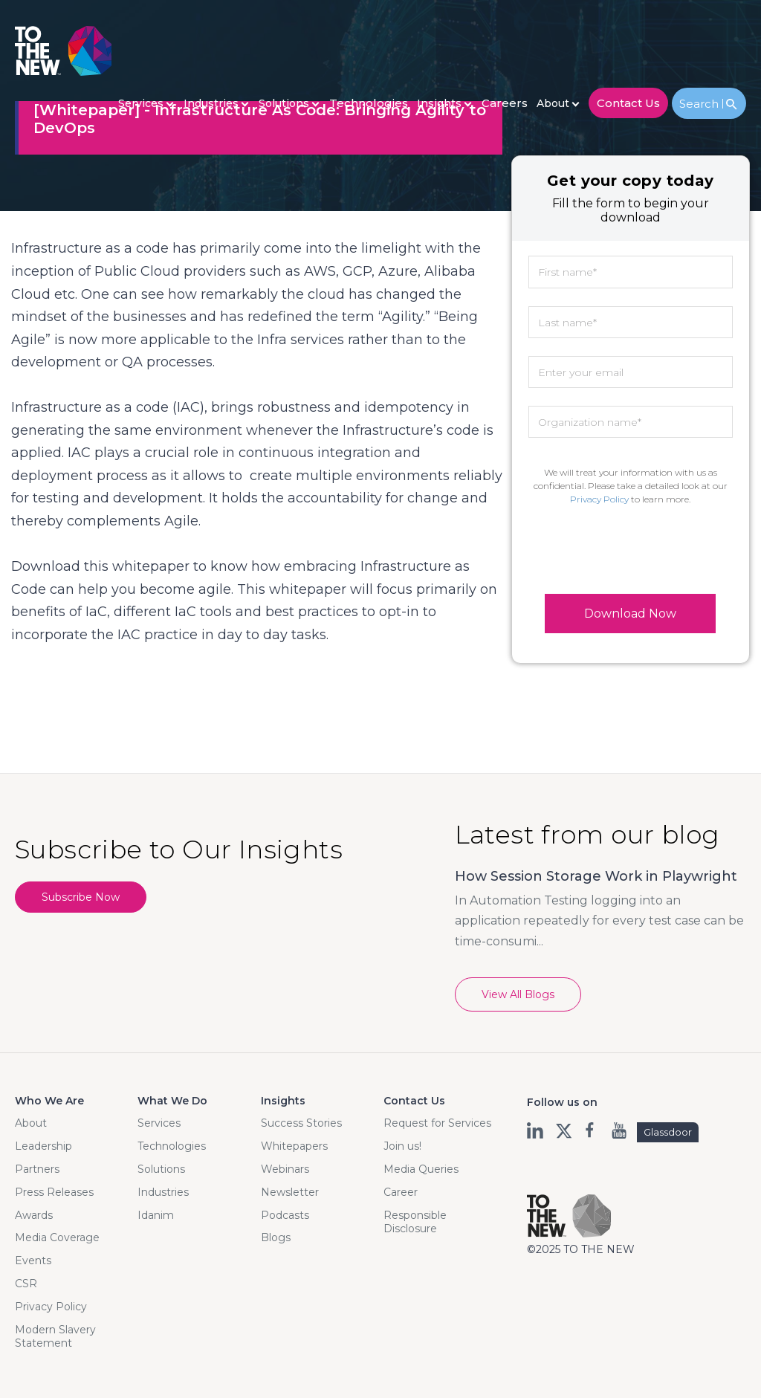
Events (33, 1260)
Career (400, 1192)
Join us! (402, 1146)
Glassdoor (668, 1132)
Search (701, 104)
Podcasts (285, 1215)
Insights (439, 103)
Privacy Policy (599, 499)
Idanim (155, 1215)
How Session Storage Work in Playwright (596, 876)
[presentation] (630, 550)
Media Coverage (57, 1237)
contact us (628, 103)
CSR (26, 1283)
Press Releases (54, 1192)
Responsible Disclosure (415, 1221)
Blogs (276, 1237)
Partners (37, 1169)
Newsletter (290, 1192)
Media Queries (421, 1169)
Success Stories (301, 1123)
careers (505, 103)
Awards (34, 1215)
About (553, 103)
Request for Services (437, 1123)
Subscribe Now (81, 897)
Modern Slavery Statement (55, 1336)
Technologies (368, 103)
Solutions (284, 103)
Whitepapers (294, 1146)
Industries (211, 103)
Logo (63, 51)
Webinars (285, 1169)
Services (140, 103)
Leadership (43, 1146)
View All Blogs (518, 994)
